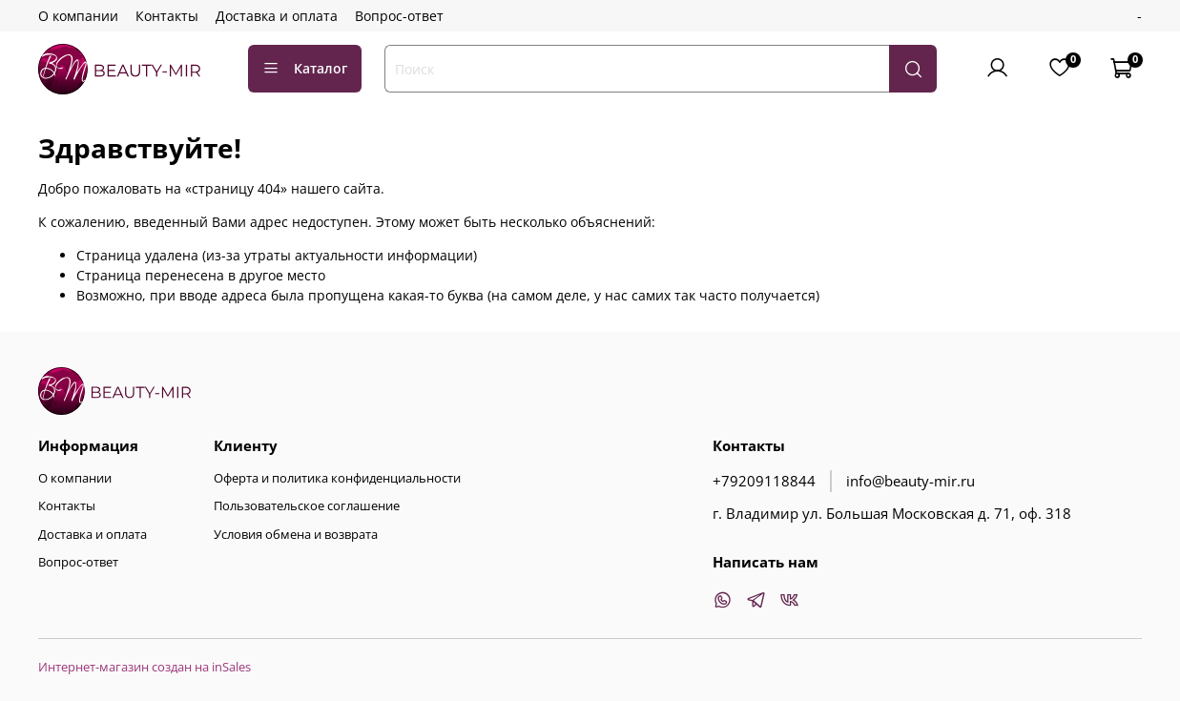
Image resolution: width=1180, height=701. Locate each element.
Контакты (166, 16)
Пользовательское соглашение (307, 506)
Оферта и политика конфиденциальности (337, 478)
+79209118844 (764, 481)
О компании (78, 16)
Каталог (304, 68)
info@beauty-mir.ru (910, 481)
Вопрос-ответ (399, 16)
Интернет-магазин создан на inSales (144, 667)
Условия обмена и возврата (296, 534)
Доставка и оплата (277, 16)
